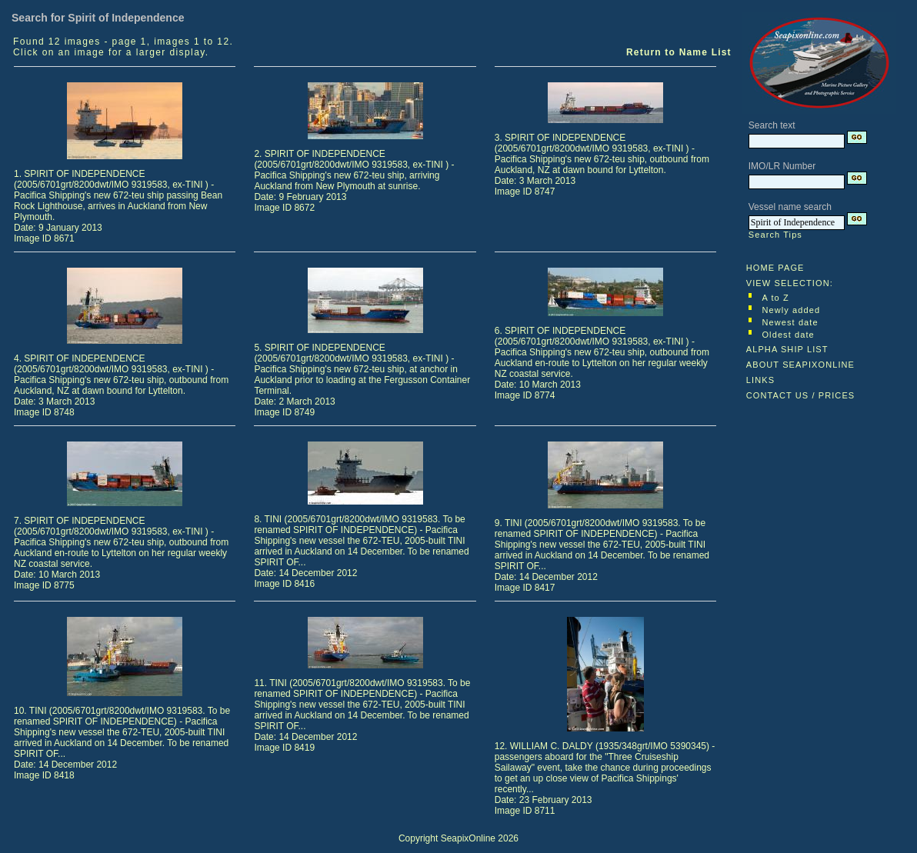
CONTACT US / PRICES (800, 395)
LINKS (760, 380)
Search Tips (775, 234)
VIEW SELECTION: (789, 283)
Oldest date (788, 334)
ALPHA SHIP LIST (787, 349)
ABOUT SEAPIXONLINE (800, 364)
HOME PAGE (775, 267)
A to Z (775, 297)
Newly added (791, 310)
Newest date (790, 322)
